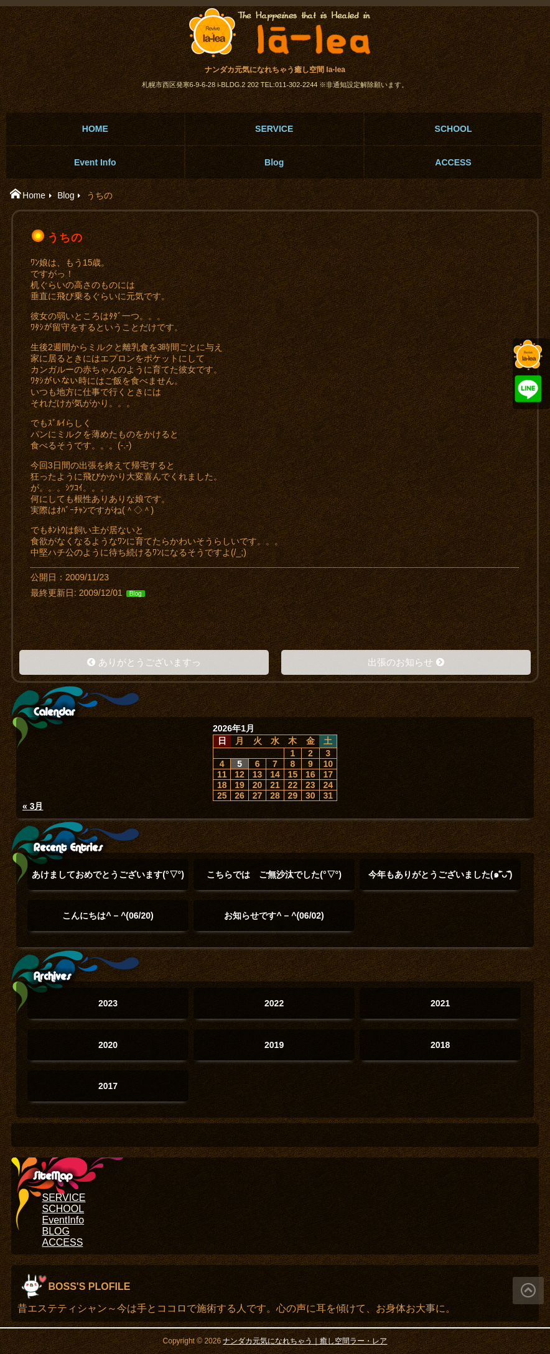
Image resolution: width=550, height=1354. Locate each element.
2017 (108, 1086)
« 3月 (32, 806)
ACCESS (453, 162)
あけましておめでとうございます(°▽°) (108, 879)
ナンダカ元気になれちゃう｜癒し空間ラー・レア (305, 1341)
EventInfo (63, 1220)
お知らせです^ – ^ (274, 915)
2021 (440, 1003)
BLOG (56, 1231)
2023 (108, 1003)
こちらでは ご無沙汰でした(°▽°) (274, 879)
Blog (274, 162)
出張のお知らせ (400, 662)
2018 (440, 1045)
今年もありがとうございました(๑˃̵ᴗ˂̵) (440, 879)
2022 (274, 1003)
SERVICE (274, 129)
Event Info (95, 162)
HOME (95, 129)
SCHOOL (453, 129)
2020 (108, 1045)
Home (33, 195)
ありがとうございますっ (149, 662)
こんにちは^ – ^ (107, 915)
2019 (274, 1045)
